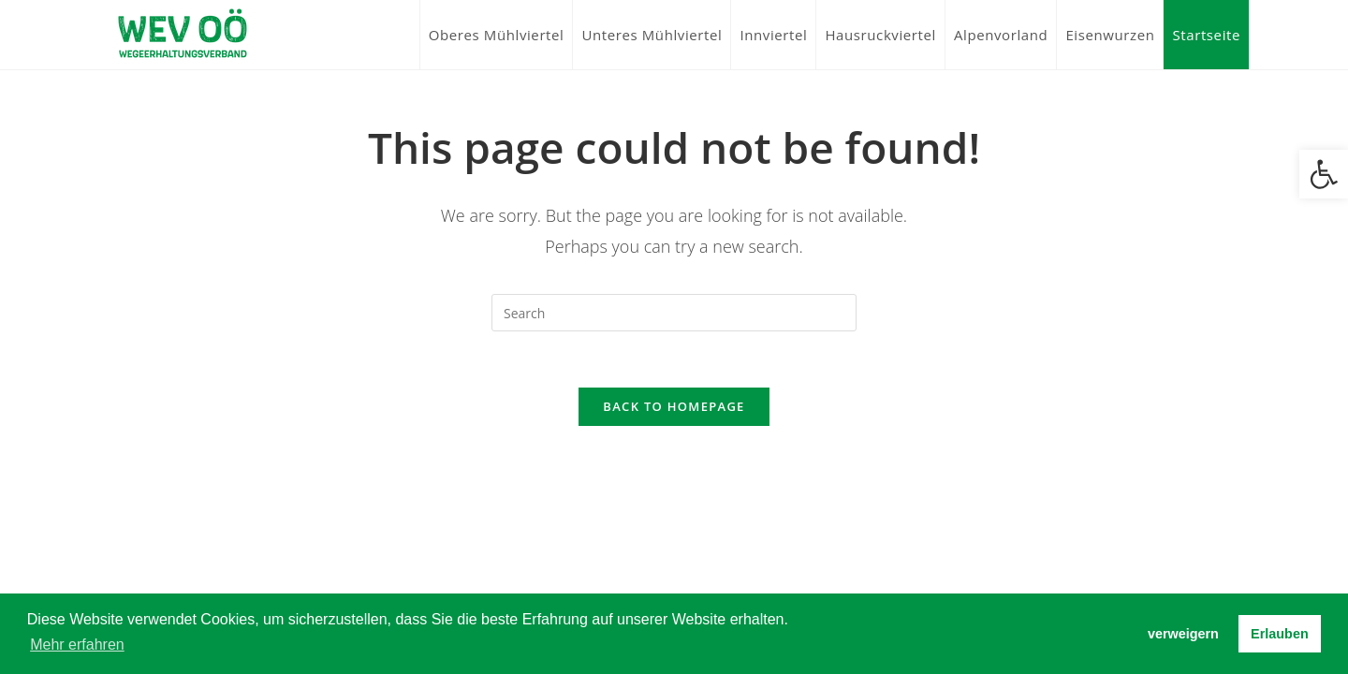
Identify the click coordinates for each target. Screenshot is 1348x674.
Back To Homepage (673, 406)
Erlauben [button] (1280, 633)
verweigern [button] (1183, 633)
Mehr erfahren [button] (77, 644)
